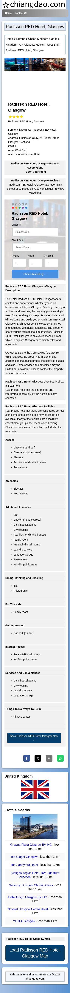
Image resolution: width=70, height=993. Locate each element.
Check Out (17, 240)
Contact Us (21, 13)
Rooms (15, 256)
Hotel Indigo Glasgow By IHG (28, 897)
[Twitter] (38, 758)
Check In (16, 224)
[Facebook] (26, 758)
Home (8, 13)
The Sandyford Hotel (24, 864)
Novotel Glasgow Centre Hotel (28, 909)
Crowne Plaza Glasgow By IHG (31, 844)
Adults (31, 256)
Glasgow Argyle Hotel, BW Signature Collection (35, 875)
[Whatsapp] (60, 758)
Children (48, 256)
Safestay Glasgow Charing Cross (31, 885)
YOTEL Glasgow (24, 921)
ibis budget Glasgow (24, 856)
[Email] (49, 758)
